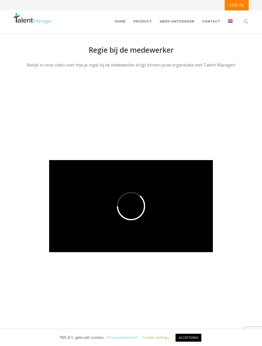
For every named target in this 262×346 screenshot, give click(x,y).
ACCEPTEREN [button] (188, 337)
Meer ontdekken (177, 21)
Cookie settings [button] (156, 337)
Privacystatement (122, 337)
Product (142, 21)
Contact (211, 21)
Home (120, 21)
